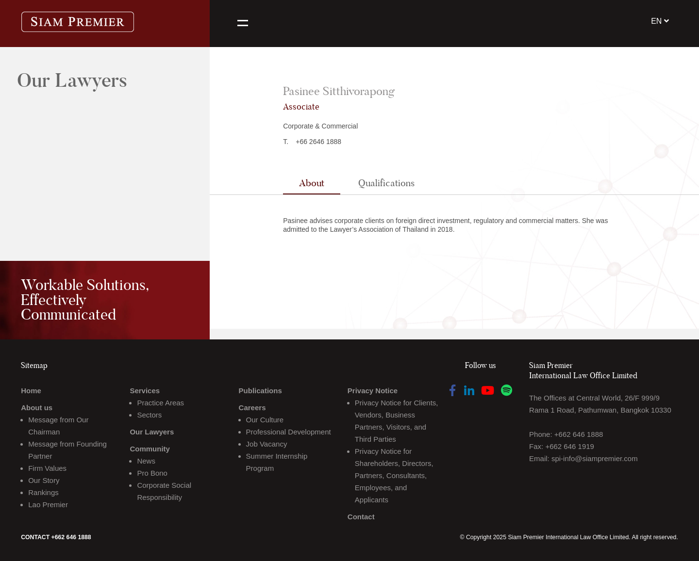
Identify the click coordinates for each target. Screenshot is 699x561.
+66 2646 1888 (318, 141)
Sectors (149, 415)
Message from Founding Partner (67, 450)
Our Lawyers (152, 432)
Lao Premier (48, 504)
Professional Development (288, 432)
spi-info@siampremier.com (594, 458)
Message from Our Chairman (58, 426)
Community (150, 449)
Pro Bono (152, 473)
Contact (361, 517)
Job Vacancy (266, 444)
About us (36, 407)
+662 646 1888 (578, 434)
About (311, 182)
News (146, 461)
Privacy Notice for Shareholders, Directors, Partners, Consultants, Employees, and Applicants (394, 475)
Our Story (43, 480)
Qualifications (386, 182)
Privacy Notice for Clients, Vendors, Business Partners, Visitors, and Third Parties (396, 421)
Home (31, 390)
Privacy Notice (373, 390)
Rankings (43, 492)
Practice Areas (160, 403)
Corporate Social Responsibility (164, 491)
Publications (260, 390)
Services (145, 390)
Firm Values (47, 468)
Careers (252, 407)
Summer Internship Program (277, 462)
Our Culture (265, 420)
